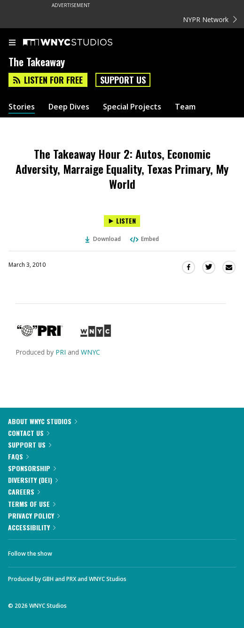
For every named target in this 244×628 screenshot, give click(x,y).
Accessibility (31, 527)
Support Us (123, 80)
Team (185, 107)
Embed (144, 239)
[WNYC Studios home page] (79, 43)
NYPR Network (210, 19)
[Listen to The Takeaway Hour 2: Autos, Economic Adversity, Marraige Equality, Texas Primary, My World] (122, 221)
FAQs (18, 456)
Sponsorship (32, 468)
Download (103, 239)
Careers (24, 491)
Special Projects (132, 107)
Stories (21, 107)
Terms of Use (31, 504)
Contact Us (28, 433)
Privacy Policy (34, 515)
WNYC (90, 352)
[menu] (12, 43)
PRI (60, 352)
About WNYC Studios (42, 421)
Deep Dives (68, 107)
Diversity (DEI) (33, 480)
